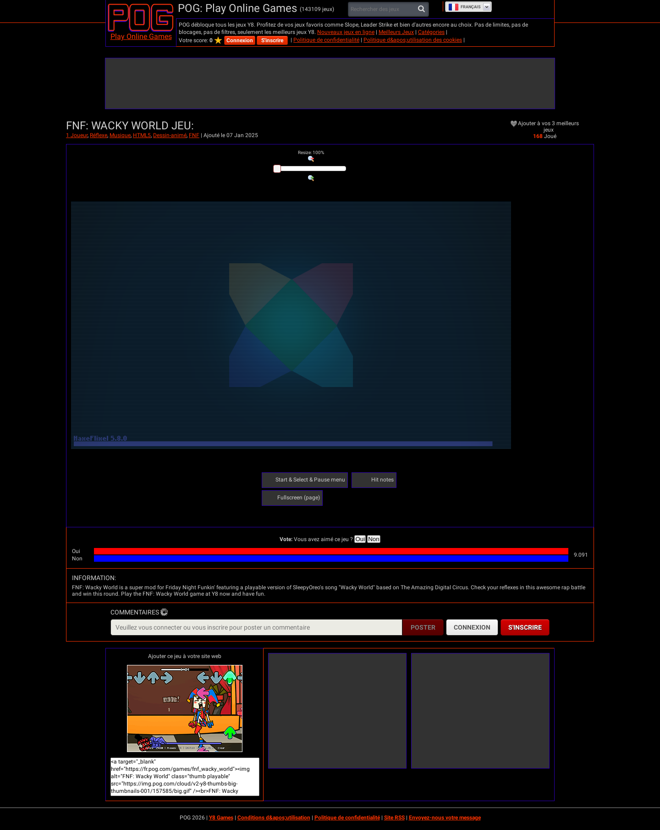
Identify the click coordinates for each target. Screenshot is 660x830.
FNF (194, 135)
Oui (360, 539)
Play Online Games (141, 36)
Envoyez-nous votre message (445, 817)
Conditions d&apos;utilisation (273, 817)
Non (373, 539)
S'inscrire (272, 40)
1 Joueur (77, 135)
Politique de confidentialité (326, 40)
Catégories (431, 32)
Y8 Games (221, 817)
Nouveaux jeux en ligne (345, 32)
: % (311, 152)
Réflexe (98, 135)
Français (464, 7)
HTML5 (142, 135)
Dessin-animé (170, 135)
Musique (120, 135)
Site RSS (394, 817)
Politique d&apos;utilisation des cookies (412, 40)
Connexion (239, 40)
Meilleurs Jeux (396, 32)
